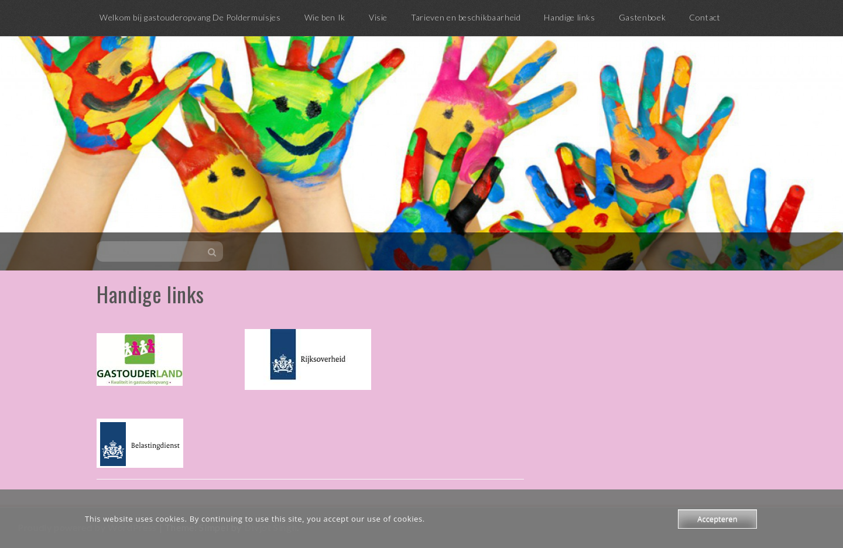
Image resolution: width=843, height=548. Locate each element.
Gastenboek (642, 17)
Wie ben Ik (324, 17)
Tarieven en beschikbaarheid (465, 17)
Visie (378, 17)
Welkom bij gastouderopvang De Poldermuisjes (190, 17)
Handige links (569, 17)
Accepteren (717, 518)
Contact (704, 17)
